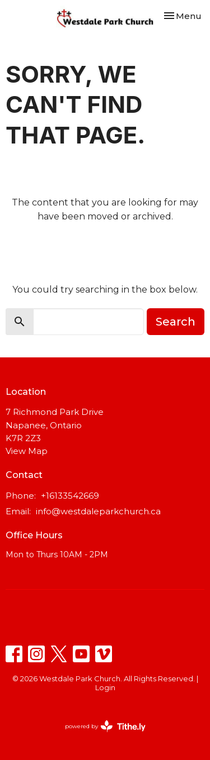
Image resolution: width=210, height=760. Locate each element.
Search (175, 321)
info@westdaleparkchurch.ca (98, 511)
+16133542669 (70, 495)
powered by (105, 726)
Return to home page (105, 248)
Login (105, 687)
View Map (27, 451)
